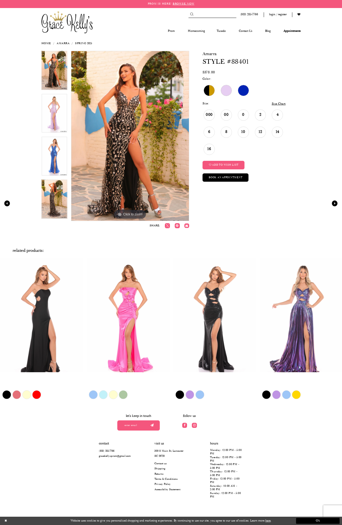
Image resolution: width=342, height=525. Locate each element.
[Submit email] (152, 425)
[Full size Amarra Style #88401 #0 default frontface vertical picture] (130, 136)
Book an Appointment (225, 177)
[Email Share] (186, 225)
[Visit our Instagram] (194, 425)
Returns (159, 474)
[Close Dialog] (24, 521)
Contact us (160, 463)
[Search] (212, 14)
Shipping (159, 468)
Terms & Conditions (166, 479)
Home (46, 43)
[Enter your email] (138, 425)
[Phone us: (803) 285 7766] (248, 15)
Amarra (63, 43)
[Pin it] (177, 225)
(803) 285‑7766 (106, 451)
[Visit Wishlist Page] (299, 15)
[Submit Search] (191, 14)
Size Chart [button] (279, 104)
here (268, 521)
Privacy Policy (162, 484)
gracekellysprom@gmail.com (115, 456)
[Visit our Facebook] (184, 425)
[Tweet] (167, 225)
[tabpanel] (54, 72)
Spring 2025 (83, 43)
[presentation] (41, 315)
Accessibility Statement (167, 489)
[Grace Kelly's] (67, 21)
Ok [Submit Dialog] (318, 521)
